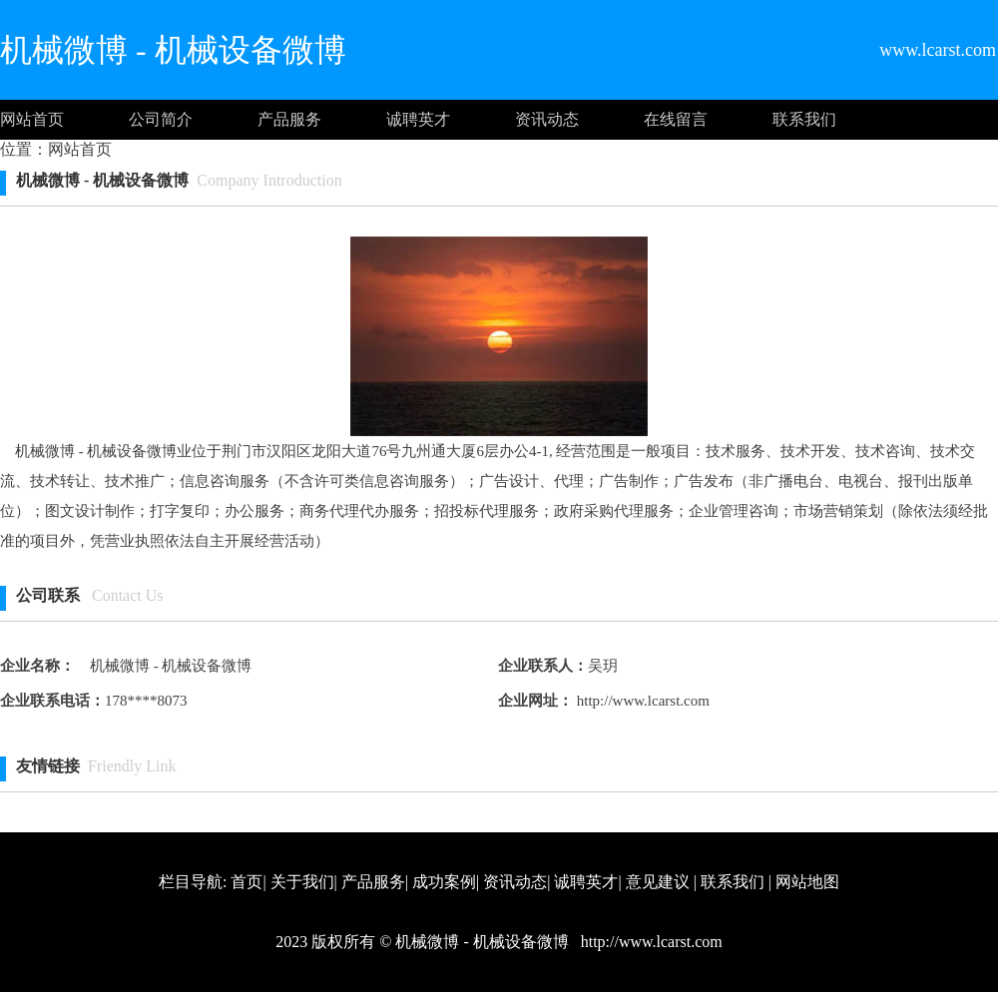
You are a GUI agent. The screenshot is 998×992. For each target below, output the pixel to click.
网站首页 (32, 119)
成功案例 (444, 881)
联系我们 (804, 119)
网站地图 (807, 881)
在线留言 (676, 119)
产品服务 (289, 119)
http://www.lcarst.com (641, 701)
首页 (246, 881)
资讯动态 (547, 119)
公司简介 (161, 119)
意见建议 (658, 881)
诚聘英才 (418, 119)
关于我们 (302, 881)
